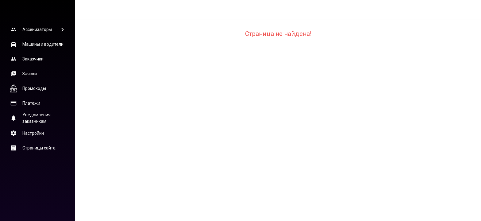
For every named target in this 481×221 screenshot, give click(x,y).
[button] (37, 29)
